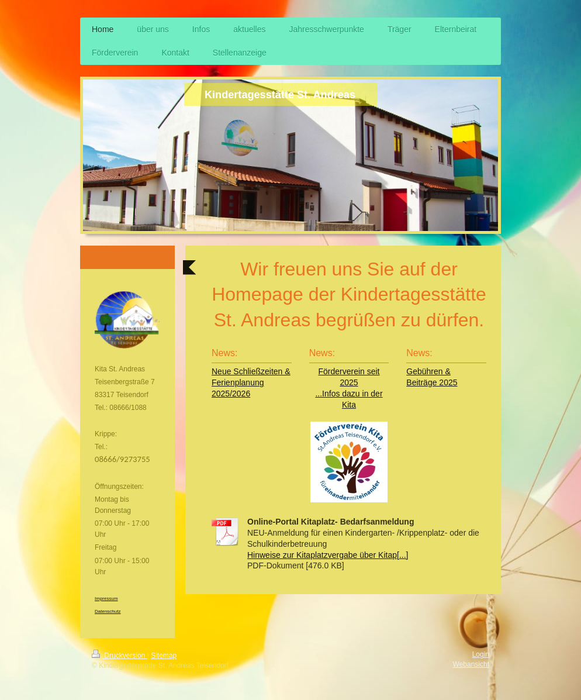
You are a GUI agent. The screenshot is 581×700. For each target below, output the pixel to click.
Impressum (106, 598)
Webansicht (471, 664)
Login (480, 654)
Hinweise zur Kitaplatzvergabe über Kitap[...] (327, 555)
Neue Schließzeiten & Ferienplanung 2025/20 (251, 382)
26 (246, 393)
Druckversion (119, 655)
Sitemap (164, 655)
